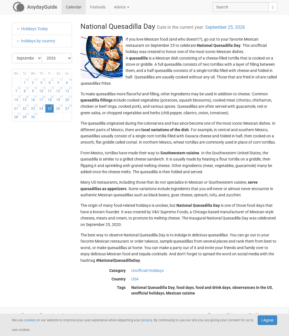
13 (68, 90)
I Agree (267, 320)
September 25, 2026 (225, 27)
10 (42, 90)
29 (26, 116)
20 (68, 99)
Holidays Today (34, 29)
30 (34, 116)
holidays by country (38, 41)
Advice (121, 7)
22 (26, 107)
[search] (272, 7)
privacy (146, 320)
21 (17, 107)
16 (34, 99)
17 (42, 99)
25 (51, 107)
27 (68, 107)
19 (59, 99)
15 (26, 99)
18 (51, 99)
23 (34, 107)
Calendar (74, 7)
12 (59, 90)
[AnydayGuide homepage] (35, 7)
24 (42, 107)
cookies (29, 320)
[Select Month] (27, 58)
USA (135, 279)
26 (59, 107)
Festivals (98, 7)
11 (51, 90)
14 (17, 99)
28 (17, 116)
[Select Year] (57, 58)
